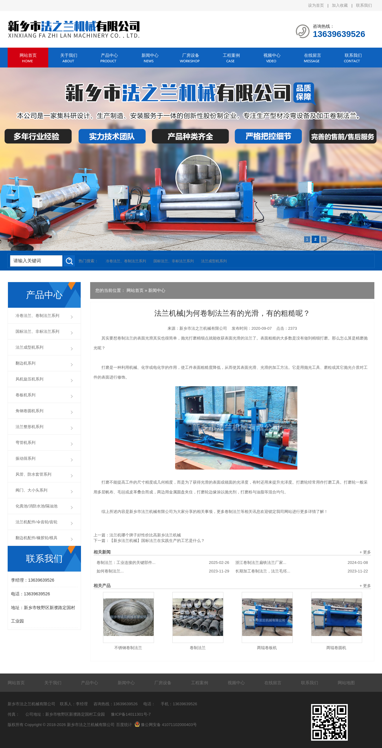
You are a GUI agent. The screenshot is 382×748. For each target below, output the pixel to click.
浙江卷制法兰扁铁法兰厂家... (301, 562)
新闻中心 (150, 55)
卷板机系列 (25, 395)
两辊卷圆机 (336, 647)
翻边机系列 (25, 363)
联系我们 (364, 5)
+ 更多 (365, 552)
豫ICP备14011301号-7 (131, 714)
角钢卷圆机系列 (29, 410)
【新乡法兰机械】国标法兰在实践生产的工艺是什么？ (157, 540)
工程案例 (231, 55)
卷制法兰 (198, 647)
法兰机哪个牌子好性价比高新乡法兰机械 (145, 535)
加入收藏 (340, 5)
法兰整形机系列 (29, 426)
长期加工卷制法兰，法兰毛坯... (301, 571)
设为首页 (316, 5)
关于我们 (68, 55)
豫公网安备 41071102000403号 (165, 724)
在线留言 (312, 55)
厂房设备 (190, 55)
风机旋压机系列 (29, 379)
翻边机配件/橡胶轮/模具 (36, 538)
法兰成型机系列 (214, 261)
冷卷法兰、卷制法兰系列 (126, 261)
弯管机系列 (25, 442)
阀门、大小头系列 (31, 490)
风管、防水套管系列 (33, 474)
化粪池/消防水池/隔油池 (36, 506)
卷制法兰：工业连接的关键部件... (163, 562)
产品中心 (109, 55)
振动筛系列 (25, 458)
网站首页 (28, 55)
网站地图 (346, 682)
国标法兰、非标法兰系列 (173, 261)
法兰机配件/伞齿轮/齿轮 (36, 522)
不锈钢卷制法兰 (128, 647)
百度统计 (124, 724)
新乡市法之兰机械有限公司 (203, 328)
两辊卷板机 (267, 647)
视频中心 (272, 55)
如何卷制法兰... (163, 571)
